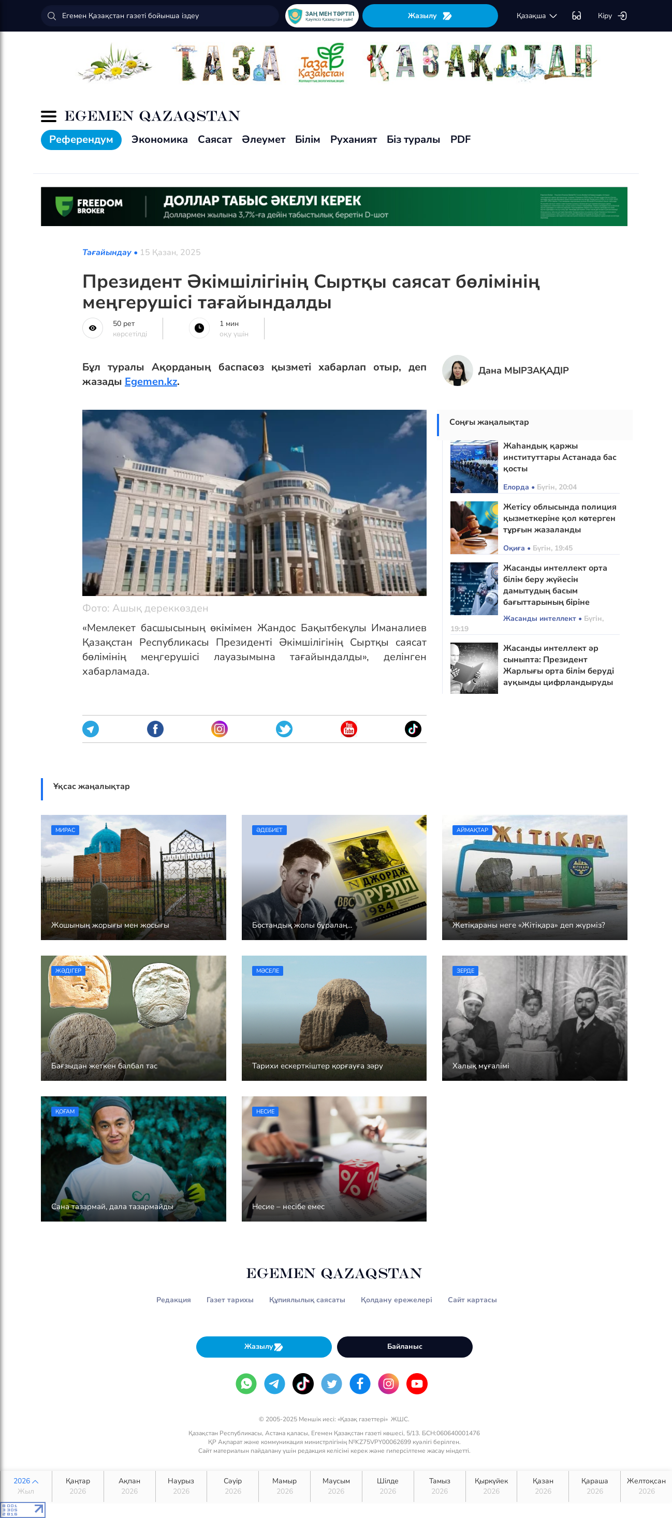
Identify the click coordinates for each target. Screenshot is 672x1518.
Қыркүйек (491, 1486)
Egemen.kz (151, 382)
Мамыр (284, 1486)
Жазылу (430, 15)
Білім (307, 139)
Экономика (160, 139)
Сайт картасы (472, 1300)
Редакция (173, 1300)
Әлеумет (263, 139)
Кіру (612, 16)
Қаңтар (77, 1486)
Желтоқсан (646, 1486)
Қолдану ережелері (396, 1300)
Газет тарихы (230, 1300)
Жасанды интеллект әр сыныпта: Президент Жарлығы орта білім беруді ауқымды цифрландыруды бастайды (558, 671)
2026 (26, 1486)
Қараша (594, 1486)
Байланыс (404, 1346)
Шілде (388, 1486)
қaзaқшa (537, 16)
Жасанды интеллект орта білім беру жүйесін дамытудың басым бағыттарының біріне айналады (555, 590)
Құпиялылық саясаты (307, 1300)
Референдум (81, 139)
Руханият (353, 139)
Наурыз (181, 1486)
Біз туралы (414, 139)
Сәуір (232, 1486)
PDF (460, 139)
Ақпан (129, 1486)
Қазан (542, 1486)
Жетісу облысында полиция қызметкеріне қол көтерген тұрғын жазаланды (560, 518)
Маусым (336, 1486)
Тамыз (439, 1486)
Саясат (215, 139)
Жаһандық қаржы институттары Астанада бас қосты (560, 457)
